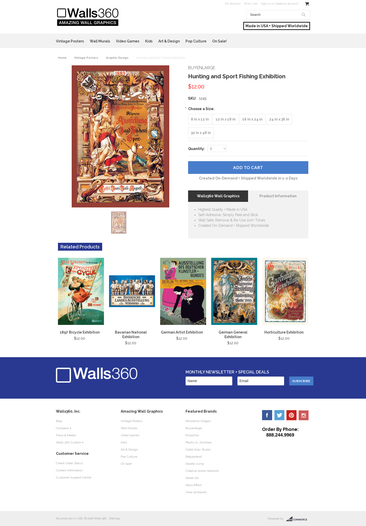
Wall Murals (100, 41)
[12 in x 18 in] (225, 119)
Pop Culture (196, 41)
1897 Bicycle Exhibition (80, 332)
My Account (233, 3)
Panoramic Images (198, 421)
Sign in (265, 3)
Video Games (127, 41)
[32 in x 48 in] (201, 132)
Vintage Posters (70, 41)
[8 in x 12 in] (200, 119)
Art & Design (169, 41)
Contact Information (69, 470)
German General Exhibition (233, 334)
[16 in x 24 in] (252, 119)
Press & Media (66, 435)
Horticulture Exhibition (283, 332)
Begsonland (194, 456)
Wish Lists (251, 3)
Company (62, 428)
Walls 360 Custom (68, 442)
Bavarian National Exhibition (131, 334)
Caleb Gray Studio (198, 449)
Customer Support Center (74, 477)
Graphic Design (117, 57)
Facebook (267, 415)
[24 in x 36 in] (279, 119)
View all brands (196, 492)
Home (62, 57)
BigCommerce (298, 519)
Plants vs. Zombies (199, 442)
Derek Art (192, 478)
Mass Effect (194, 485)
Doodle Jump (195, 463)
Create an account (286, 3)
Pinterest (291, 415)
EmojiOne (192, 435)
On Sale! (219, 41)
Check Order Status (69, 463)
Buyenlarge (194, 428)
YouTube (304, 415)
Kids (148, 41)
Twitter (279, 415)
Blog (59, 421)
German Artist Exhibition (182, 332)
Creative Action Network (202, 471)
